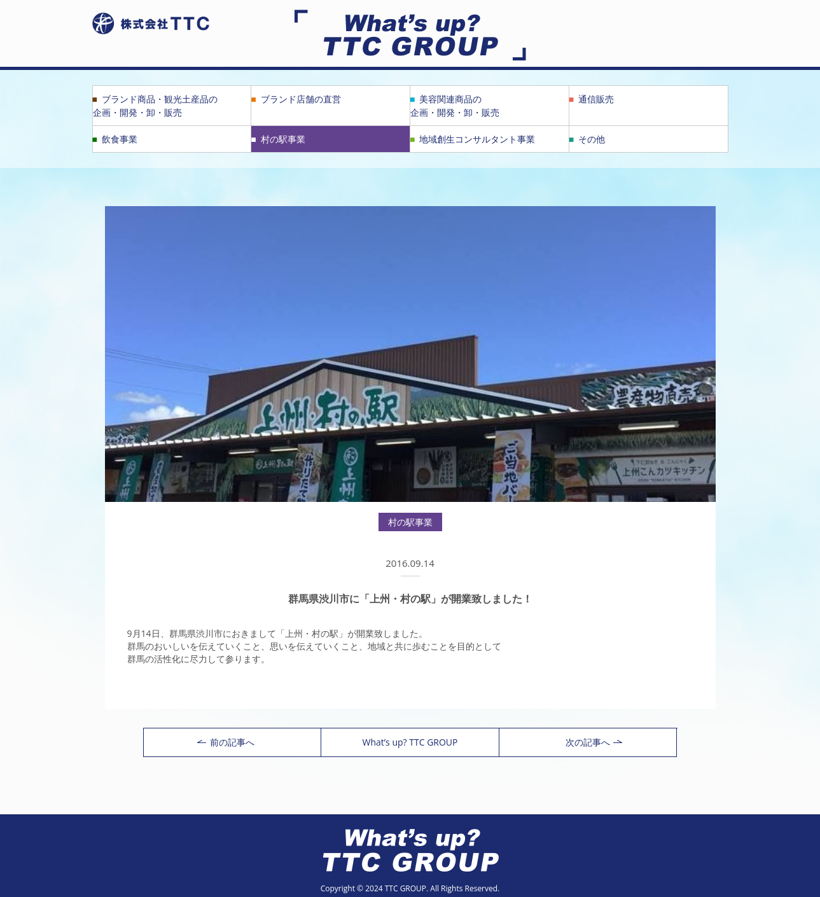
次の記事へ (594, 742)
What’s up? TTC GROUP (409, 742)
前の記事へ (225, 742)
